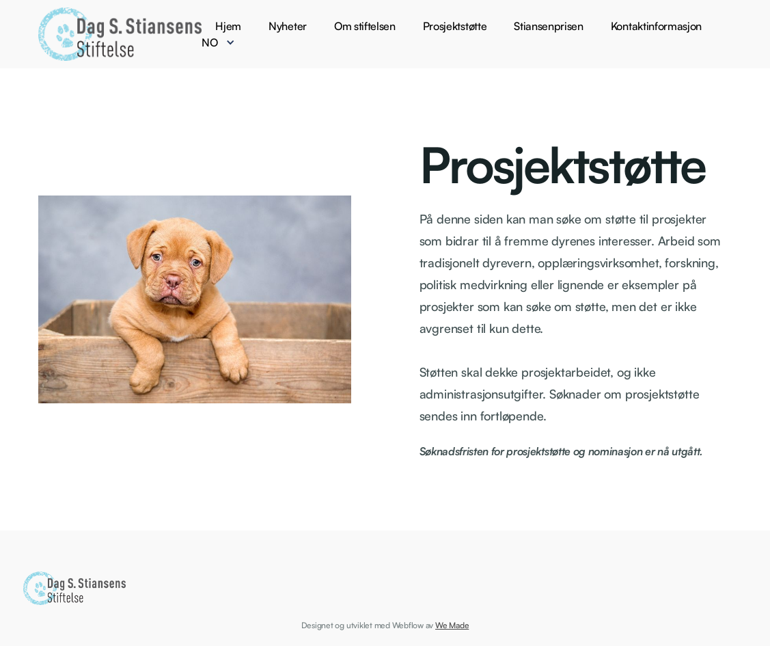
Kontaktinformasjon (656, 26)
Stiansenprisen (548, 26)
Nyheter (288, 26)
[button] (225, 42)
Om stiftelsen (365, 26)
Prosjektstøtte (455, 26)
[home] (120, 34)
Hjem (228, 26)
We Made (452, 625)
